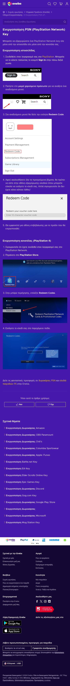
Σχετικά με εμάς (8, 558)
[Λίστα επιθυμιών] (55, 4)
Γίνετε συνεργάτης (42, 586)
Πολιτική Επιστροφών (10, 589)
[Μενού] (4, 4)
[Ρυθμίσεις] (12, 663)
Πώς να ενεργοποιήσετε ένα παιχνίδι (16, 583)
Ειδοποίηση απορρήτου (24, 680)
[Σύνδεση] (67, 4)
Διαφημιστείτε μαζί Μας (11, 604)
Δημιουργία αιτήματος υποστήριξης (15, 586)
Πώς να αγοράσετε (42, 558)
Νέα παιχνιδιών (41, 580)
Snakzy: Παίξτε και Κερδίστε (46, 589)
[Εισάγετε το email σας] (17, 648)
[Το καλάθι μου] (61, 4)
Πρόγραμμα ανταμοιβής (44, 565)
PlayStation (48, 57)
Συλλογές (39, 561)
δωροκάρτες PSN (47, 381)
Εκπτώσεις (39, 568)
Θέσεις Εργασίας (9, 565)
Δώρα (38, 583)
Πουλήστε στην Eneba (11, 601)
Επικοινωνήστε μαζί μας (11, 561)
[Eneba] (14, 4)
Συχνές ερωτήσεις (15, 12)
